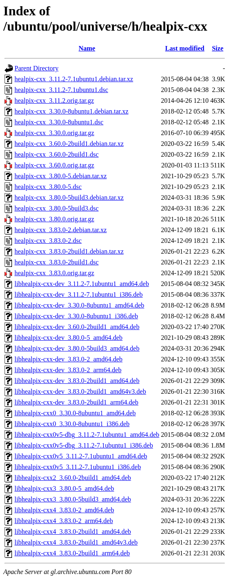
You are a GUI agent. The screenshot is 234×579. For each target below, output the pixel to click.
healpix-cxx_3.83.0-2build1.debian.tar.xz (68, 251)
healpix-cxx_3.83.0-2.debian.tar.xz (60, 229)
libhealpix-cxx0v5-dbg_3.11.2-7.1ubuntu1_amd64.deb (86, 434)
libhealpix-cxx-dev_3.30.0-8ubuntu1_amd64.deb (79, 305)
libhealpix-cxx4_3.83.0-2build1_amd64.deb (72, 531)
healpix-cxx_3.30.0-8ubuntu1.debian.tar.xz (71, 111)
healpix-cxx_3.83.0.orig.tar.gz (54, 272)
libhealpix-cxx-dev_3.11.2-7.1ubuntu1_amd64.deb (81, 283)
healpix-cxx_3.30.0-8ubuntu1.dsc (59, 122)
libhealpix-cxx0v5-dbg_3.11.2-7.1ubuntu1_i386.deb (83, 445)
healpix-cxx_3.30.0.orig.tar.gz (54, 132)
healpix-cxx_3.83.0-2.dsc (48, 240)
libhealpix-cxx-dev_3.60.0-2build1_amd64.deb (77, 326)
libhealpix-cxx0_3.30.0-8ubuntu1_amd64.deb (75, 413)
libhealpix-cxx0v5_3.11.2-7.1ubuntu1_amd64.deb (80, 456)
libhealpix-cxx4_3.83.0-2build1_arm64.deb (72, 553)
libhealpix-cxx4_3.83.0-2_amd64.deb (64, 510)
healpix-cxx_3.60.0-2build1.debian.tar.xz (68, 143)
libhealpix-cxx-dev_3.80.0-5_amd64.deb (68, 337)
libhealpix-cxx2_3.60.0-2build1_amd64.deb (72, 477)
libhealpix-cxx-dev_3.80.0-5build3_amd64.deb (77, 348)
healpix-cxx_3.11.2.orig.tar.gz (54, 100)
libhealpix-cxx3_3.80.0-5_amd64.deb (64, 488)
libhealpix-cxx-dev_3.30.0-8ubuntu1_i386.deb (76, 316)
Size (218, 48)
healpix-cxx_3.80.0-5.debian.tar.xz (60, 175)
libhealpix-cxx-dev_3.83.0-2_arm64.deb (67, 369)
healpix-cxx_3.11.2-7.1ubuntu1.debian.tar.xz (73, 78)
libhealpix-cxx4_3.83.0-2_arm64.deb (63, 520)
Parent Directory (36, 68)
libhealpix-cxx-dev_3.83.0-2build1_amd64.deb (77, 380)
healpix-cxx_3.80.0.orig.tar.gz (54, 219)
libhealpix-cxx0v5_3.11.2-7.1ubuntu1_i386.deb (77, 466)
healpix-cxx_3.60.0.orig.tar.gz (54, 165)
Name (87, 48)
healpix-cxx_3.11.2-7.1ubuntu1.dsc (61, 89)
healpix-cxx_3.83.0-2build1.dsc (56, 262)
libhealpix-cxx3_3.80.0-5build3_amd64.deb (72, 499)
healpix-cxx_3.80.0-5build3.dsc (56, 208)
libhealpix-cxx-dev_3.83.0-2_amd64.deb (68, 359)
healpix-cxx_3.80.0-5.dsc (48, 186)
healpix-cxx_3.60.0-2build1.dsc (56, 154)
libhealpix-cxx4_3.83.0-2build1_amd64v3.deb (76, 542)
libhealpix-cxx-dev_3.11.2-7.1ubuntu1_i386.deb (78, 294)
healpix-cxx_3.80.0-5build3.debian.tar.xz (68, 197)
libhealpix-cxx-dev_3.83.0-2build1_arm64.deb (76, 402)
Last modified (185, 48)
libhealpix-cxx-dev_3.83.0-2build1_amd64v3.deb (80, 391)
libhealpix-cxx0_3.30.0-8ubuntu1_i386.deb (72, 423)
